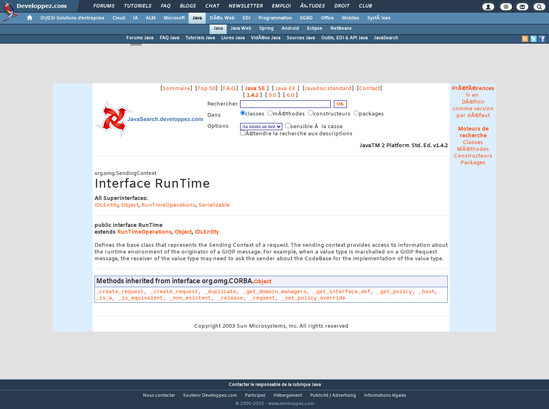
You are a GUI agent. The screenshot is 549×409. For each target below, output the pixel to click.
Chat (212, 6)
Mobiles (350, 18)
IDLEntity (106, 205)
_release (230, 298)
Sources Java (301, 38)
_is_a (104, 298)
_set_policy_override (313, 298)
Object (130, 205)
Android (290, 28)
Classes (473, 142)
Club (365, 6)
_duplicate (221, 292)
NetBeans (341, 28)
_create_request (120, 292)
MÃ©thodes (473, 149)
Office (327, 18)
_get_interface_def (341, 292)
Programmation (275, 18)
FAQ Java (169, 38)
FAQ (165, 6)
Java (197, 18)
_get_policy (394, 292)
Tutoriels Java (200, 38)
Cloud (118, 18)
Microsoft (174, 18)
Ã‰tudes (312, 6)
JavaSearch (386, 38)
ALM (151, 18)
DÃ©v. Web (222, 18)
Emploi (281, 6)
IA (135, 18)
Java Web (241, 28)
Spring (266, 28)
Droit (341, 6)
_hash (427, 292)
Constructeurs (473, 156)
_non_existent (190, 298)
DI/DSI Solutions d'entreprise (72, 18)
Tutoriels (137, 6)
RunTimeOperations (168, 205)
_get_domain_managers (274, 292)
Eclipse (314, 28)
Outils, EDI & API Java (344, 38)
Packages (472, 162)
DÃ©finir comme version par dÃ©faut (473, 109)
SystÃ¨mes (379, 18)
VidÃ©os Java (265, 38)
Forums (103, 6)
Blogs (187, 6)
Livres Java (233, 38)
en (475, 95)
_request (262, 298)
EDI (246, 18)
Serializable (214, 205)
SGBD (306, 18)
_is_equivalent (141, 298)
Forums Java (139, 38)
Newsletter (245, 6)
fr (468, 95)
